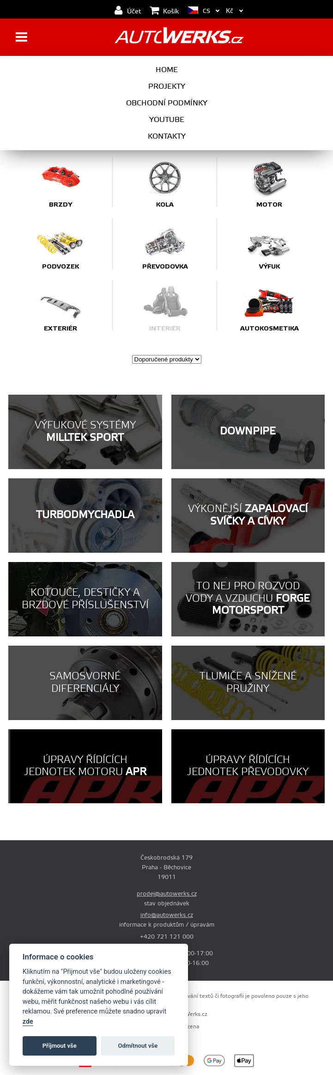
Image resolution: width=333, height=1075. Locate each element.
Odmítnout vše (138, 1045)
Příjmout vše (59, 1045)
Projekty (166, 86)
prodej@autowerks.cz (167, 894)
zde (28, 1022)
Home (167, 69)
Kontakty (167, 136)
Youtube (166, 119)
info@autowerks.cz (166, 915)
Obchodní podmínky (166, 103)
